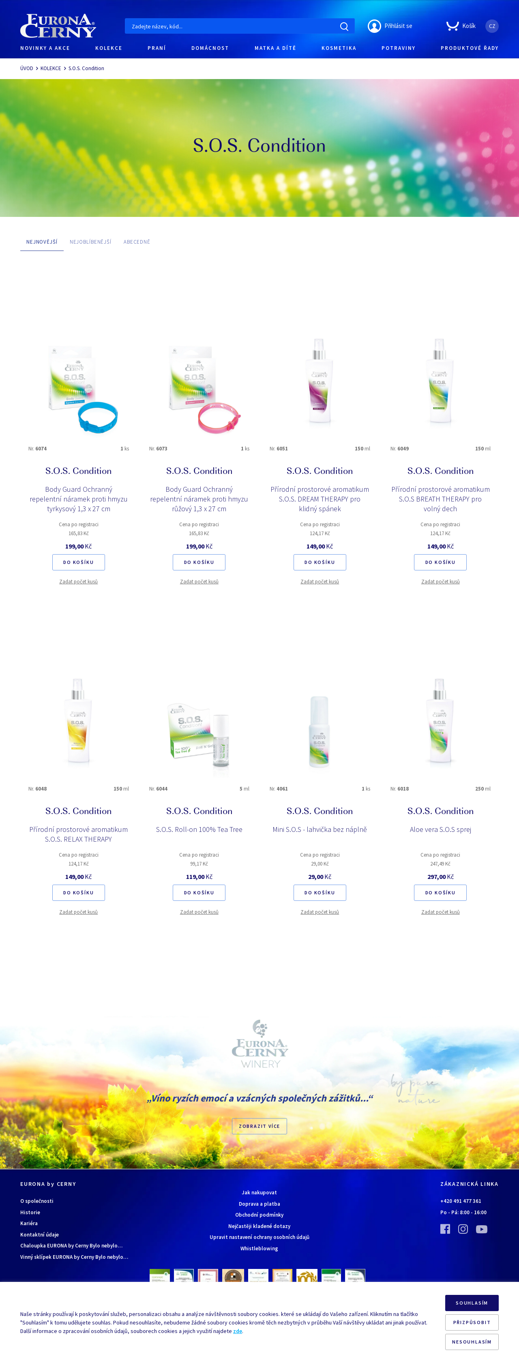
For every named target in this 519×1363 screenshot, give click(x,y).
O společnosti (37, 1201)
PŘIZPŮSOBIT (472, 1322)
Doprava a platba (259, 1203)
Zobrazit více (259, 1126)
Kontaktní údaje (39, 1234)
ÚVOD (26, 68)
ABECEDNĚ (137, 241)
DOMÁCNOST (210, 48)
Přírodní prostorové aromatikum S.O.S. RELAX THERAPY (78, 834)
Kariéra (29, 1223)
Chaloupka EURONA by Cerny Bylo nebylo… (71, 1245)
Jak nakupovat (259, 1192)
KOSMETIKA (339, 48)
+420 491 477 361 (460, 1201)
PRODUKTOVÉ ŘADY (470, 48)
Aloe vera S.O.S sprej (440, 829)
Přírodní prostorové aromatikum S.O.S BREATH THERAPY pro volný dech (440, 498)
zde (237, 1331)
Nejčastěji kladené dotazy (259, 1226)
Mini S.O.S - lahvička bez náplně (319, 829)
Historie (30, 1212)
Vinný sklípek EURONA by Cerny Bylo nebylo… (74, 1257)
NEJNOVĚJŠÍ (42, 241)
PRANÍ (157, 48)
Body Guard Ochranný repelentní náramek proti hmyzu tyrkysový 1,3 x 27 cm (79, 498)
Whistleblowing (259, 1248)
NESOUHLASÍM (472, 1342)
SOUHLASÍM (472, 1303)
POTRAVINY (399, 48)
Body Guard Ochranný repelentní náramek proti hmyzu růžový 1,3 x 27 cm (199, 498)
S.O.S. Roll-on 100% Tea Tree (199, 829)
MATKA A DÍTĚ (275, 48)
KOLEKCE (108, 48)
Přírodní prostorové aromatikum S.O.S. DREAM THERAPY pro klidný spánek (319, 498)
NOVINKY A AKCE (45, 48)
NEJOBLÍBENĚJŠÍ (91, 241)
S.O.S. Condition (86, 68)
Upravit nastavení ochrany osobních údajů (259, 1237)
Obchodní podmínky (259, 1214)
